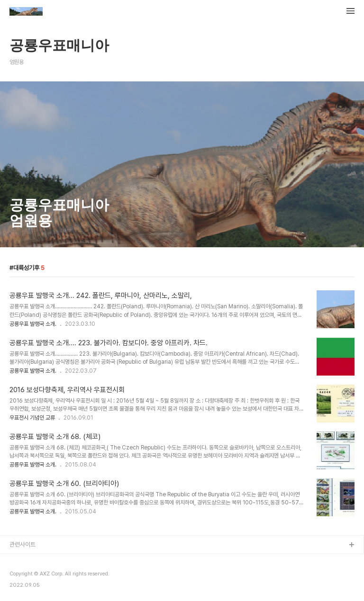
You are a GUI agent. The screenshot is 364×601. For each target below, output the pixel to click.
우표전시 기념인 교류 (32, 417)
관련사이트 (22, 544)
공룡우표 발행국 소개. (32, 324)
